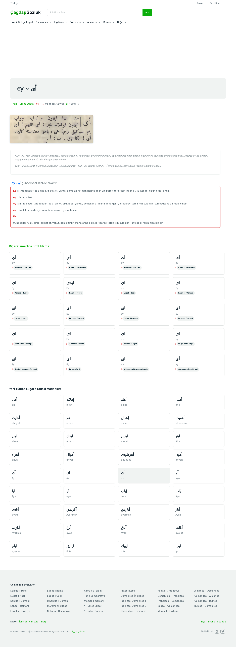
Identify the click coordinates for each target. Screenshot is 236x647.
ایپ (178, 546)
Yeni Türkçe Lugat (22, 22)
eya (68, 496)
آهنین (124, 436)
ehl (14, 404)
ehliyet (16, 423)
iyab (123, 496)
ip (176, 551)
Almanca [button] (92, 22)
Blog (43, 621)
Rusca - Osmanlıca (169, 605)
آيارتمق (71, 509)
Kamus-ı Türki (21, 293)
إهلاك (70, 399)
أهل (14, 399)
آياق (123, 528)
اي (14, 257)
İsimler (23, 621)
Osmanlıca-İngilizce (132, 595)
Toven (200, 3)
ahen (15, 441)
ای (123, 257)
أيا (67, 491)
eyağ (69, 532)
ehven (179, 459)
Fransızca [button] (75, 22)
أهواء (15, 454)
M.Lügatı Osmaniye (58, 611)
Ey (13, 288)
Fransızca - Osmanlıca (171, 600)
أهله (123, 399)
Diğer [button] (120, 22)
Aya (14, 496)
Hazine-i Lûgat (130, 344)
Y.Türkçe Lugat (93, 605)
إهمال (125, 418)
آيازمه (16, 528)
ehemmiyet (181, 423)
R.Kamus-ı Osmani (58, 600)
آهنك (69, 436)
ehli (177, 404)
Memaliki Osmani (94, 600)
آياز (177, 509)
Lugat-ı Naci (17, 595)
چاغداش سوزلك (77, 631)
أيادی (15, 509)
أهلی (178, 399)
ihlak (69, 404)
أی (177, 358)
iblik (68, 551)
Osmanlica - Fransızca (171, 595)
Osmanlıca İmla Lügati (188, 369)
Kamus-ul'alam (93, 590)
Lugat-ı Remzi (21, 318)
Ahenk (70, 441)
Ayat (177, 496)
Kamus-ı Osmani (185, 293)
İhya (203, 621)
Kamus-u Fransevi (23, 267)
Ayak (123, 532)
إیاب (124, 491)
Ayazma (16, 532)
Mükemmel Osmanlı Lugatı (136, 369)
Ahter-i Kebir (128, 590)
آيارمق (125, 509)
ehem (69, 423)
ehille (124, 404)
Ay (13, 478)
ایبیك (124, 546)
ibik (123, 551)
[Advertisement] (118, 50)
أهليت (16, 418)
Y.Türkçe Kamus (93, 611)
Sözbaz (221, 621)
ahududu (126, 459)
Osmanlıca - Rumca (205, 600)
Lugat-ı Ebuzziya (185, 344)
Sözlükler (215, 3)
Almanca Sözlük (76, 344)
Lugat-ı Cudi (74, 369)
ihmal (124, 423)
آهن (14, 436)
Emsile (211, 621)
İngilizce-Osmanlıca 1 (133, 600)
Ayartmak (71, 514)
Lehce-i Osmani (76, 318)
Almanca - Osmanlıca (206, 590)
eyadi (15, 514)
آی (13, 473)
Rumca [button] (107, 22)
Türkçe (14, 3)
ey (13, 262)
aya (177, 478)
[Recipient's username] (95, 12)
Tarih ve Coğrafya (94, 595)
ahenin (125, 441)
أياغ (68, 528)
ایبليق (70, 546)
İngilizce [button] (59, 22)
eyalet (179, 532)
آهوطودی (127, 454)
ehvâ (15, 459)
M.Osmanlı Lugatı (57, 605)
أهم (68, 418)
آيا (13, 491)
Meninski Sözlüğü (168, 611)
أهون (178, 454)
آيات (178, 491)
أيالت (179, 528)
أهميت (179, 418)
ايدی (70, 282)
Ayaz (178, 514)
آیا (176, 473)
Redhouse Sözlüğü (23, 344)
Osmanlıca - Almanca (206, 595)
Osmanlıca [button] (42, 22)
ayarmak (126, 514)
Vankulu (33, 621)
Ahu (177, 441)
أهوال (70, 454)
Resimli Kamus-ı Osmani (26, 369)
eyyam (16, 551)
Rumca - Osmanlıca (205, 605)
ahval (69, 459)
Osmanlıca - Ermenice (133, 611)
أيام (14, 546)
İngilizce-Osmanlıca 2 (133, 605)
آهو (177, 436)
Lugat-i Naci (129, 293)
